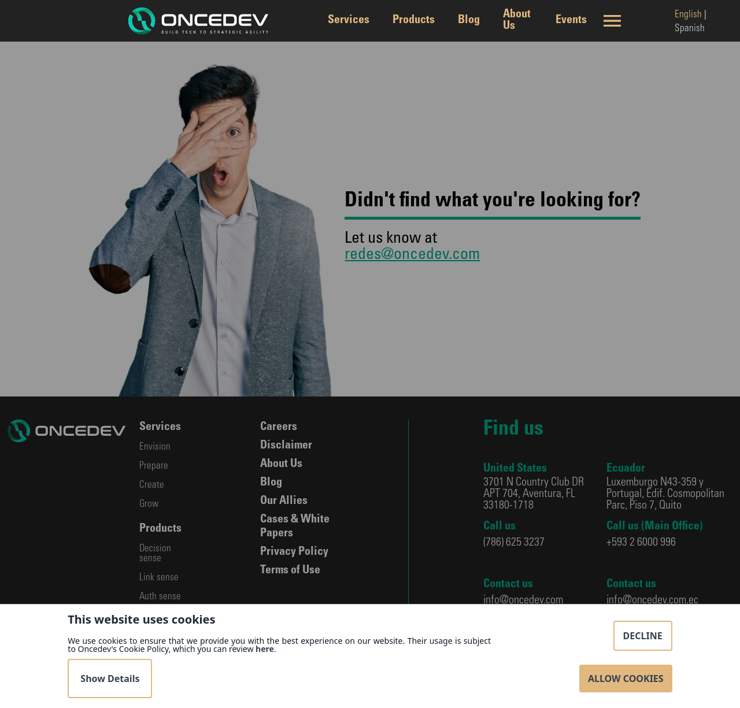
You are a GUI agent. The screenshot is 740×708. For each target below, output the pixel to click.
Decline (643, 635)
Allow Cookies (626, 678)
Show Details (109, 678)
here (265, 648)
